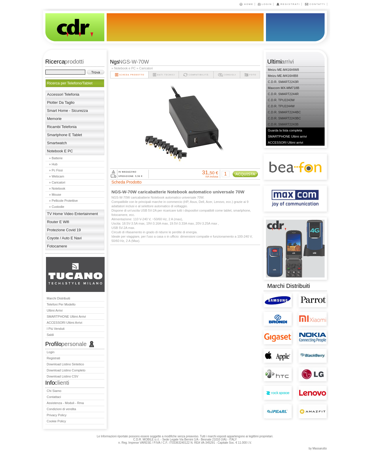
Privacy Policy (56, 415)
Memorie (54, 118)
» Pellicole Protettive (63, 200)
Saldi (50, 334)
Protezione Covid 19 (64, 230)
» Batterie (56, 158)
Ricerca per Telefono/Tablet (69, 83)
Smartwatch (57, 143)
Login (267, 4)
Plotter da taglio (61, 102)
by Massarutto (318, 448)
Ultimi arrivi (55, 310)
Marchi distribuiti (58, 298)
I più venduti (56, 328)
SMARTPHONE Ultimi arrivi (66, 316)
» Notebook (57, 188)
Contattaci (54, 397)
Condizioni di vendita (61, 409)
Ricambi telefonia (62, 127)
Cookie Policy (56, 421)
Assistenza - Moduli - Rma (65, 403)
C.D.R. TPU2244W (281, 106)
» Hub (53, 164)
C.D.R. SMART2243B (283, 124)
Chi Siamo (54, 391)
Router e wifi (58, 222)
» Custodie (56, 206)
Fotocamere (57, 246)
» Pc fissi (56, 170)
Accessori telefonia (63, 94)
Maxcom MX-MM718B (283, 88)
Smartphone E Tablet (64, 135)
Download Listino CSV (62, 376)
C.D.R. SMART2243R (283, 82)
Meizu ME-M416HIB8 (283, 75)
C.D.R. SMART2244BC (284, 112)
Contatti (317, 4)
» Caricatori (57, 182)
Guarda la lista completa (285, 130)
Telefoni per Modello (61, 304)
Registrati (290, 4)
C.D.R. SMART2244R (283, 94)
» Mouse (55, 194)
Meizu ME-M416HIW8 (283, 69)
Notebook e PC (60, 151)
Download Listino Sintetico (65, 364)
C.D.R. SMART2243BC (284, 118)
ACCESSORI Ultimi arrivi (64, 322)
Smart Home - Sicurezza (67, 110)
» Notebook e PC (124, 68)
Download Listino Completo (66, 370)
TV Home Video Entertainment (72, 214)
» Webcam (56, 176)
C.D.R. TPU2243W (281, 100)
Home (248, 4)
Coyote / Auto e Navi (64, 238)
